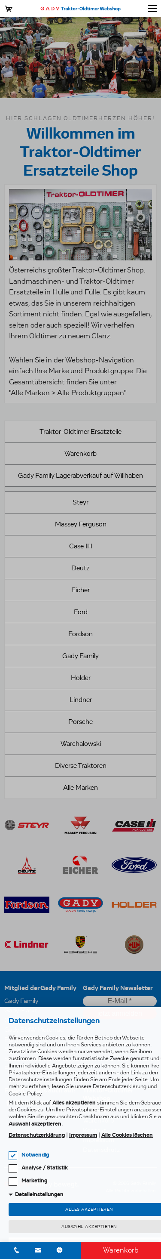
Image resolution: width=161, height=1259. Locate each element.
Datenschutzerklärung (37, 1135)
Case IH (80, 546)
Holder (81, 678)
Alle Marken (80, 787)
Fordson (80, 634)
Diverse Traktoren (80, 765)
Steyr (80, 502)
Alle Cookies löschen (127, 1135)
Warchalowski (81, 743)
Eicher (80, 590)
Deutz (80, 568)
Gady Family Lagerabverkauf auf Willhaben (80, 475)
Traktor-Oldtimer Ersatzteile (80, 431)
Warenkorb (121, 1250)
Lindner (81, 700)
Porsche (80, 722)
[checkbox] (13, 1155)
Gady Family (80, 656)
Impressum (83, 1135)
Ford (81, 612)
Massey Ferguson (80, 524)
